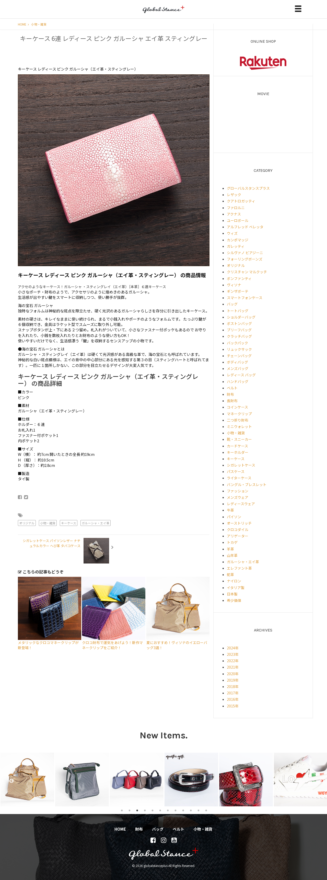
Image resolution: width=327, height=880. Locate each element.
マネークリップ (239, 413)
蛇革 (230, 574)
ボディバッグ (237, 362)
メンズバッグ (237, 368)
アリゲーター (237, 535)
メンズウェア (237, 497)
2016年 (233, 699)
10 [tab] (191, 810)
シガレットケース (241, 465)
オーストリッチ (239, 523)
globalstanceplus (163, 13)
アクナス (234, 214)
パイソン (234, 516)
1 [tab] (122, 810)
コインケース (237, 407)
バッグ (232, 304)
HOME (23, 24)
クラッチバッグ (239, 336)
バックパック (237, 342)
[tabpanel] (27, 779)
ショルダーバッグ (241, 317)
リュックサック (239, 349)
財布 (230, 394)
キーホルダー (237, 452)
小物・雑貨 (38, 24)
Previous (9, 779)
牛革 (230, 510)
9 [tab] (183, 810)
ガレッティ (235, 246)
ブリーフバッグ (239, 329)
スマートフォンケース (244, 297)
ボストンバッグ (239, 323)
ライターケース (239, 477)
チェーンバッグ (239, 355)
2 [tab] (129, 810)
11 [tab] (198, 810)
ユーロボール (237, 220)
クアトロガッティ (241, 201)
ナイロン (234, 580)
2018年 (233, 686)
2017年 (233, 692)
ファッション (237, 490)
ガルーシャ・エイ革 (95, 523)
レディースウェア (241, 503)
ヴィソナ (234, 284)
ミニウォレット (239, 426)
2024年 (233, 647)
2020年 (233, 673)
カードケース (237, 445)
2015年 (233, 705)
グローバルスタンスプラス (248, 188)
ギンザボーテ (237, 291)
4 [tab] (145, 810)
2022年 (233, 660)
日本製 (232, 593)
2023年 (233, 654)
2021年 (233, 667)
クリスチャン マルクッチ (247, 271)
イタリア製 (235, 587)
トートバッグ (237, 310)
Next (320, 779)
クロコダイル (237, 529)
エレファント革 (239, 568)
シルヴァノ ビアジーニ (245, 252)
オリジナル (26, 523)
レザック (234, 194)
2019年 (233, 680)
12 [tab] (206, 810)
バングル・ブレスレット (246, 484)
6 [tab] (160, 810)
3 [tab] (137, 810)
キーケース (68, 523)
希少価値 (234, 600)
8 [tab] (175, 810)
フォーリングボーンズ (244, 259)
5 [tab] (152, 810)
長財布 (232, 400)
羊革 (230, 548)
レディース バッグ (241, 374)
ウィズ (232, 233)
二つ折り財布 (237, 420)
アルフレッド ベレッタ (245, 226)
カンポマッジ (237, 239)
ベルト (232, 387)
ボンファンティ (239, 278)
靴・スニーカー (239, 439)
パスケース (235, 471)
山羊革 (232, 555)
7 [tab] (168, 810)
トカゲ (232, 542)
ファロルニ (236, 207)
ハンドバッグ (237, 381)
